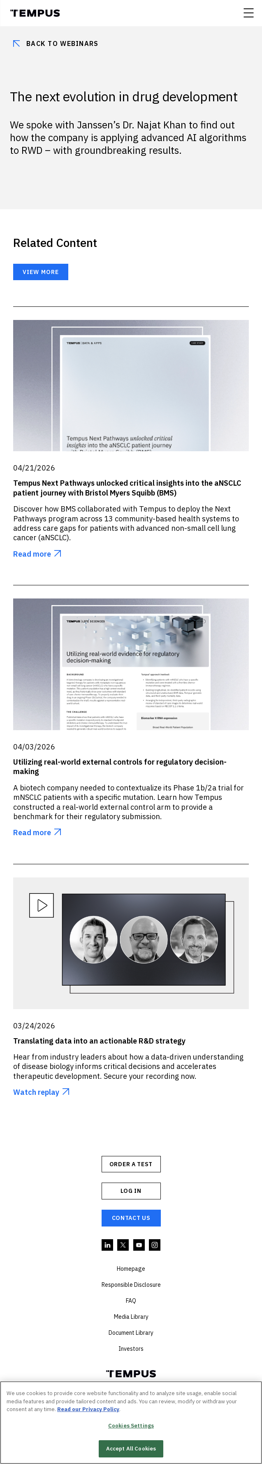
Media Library (131, 1316)
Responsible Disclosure (131, 1284)
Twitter (123, 1245)
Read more (32, 554)
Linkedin (108, 1245)
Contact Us (131, 1218)
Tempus (35, 13)
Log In (131, 1190)
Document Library (131, 1332)
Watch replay (36, 1092)
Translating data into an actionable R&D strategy (99, 1041)
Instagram (155, 1245)
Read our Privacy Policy (88, 1409)
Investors (131, 1348)
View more (41, 272)
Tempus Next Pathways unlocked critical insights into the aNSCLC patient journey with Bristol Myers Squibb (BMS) (127, 487)
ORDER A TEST (131, 1164)
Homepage (131, 1268)
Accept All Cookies (131, 1449)
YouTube (139, 1245)
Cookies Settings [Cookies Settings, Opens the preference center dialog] (131, 1426)
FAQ (131, 1300)
